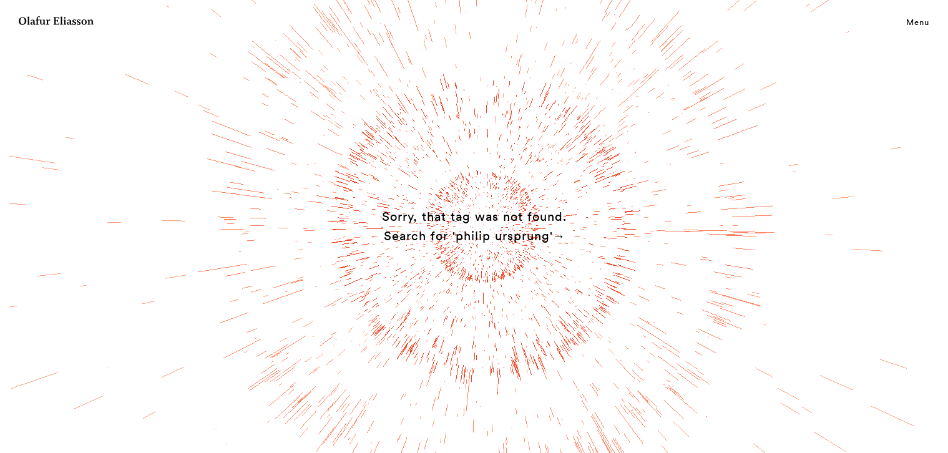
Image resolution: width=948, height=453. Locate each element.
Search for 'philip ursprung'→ (475, 235)
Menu (917, 22)
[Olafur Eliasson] (56, 22)
